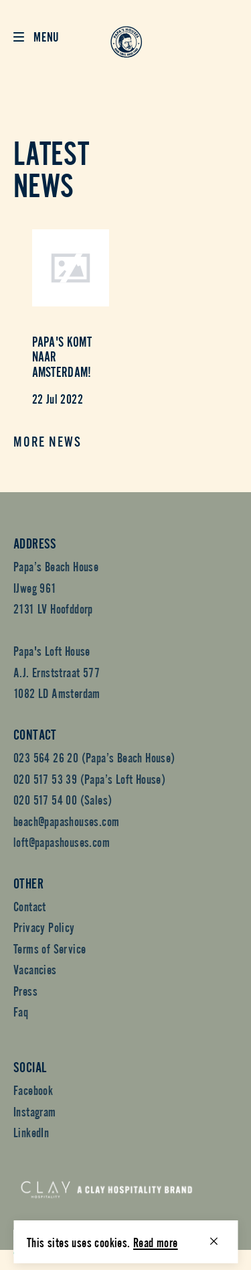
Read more (155, 1241)
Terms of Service (49, 947)
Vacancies (35, 968)
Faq (20, 1010)
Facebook (33, 1089)
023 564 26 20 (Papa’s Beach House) (94, 756)
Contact (29, 905)
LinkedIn (31, 1131)
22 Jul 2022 (57, 398)
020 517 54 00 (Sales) (62, 799)
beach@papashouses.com (66, 820)
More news (47, 443)
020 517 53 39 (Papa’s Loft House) (89, 778)
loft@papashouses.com (61, 841)
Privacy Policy (44, 926)
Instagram (34, 1110)
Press (25, 990)
